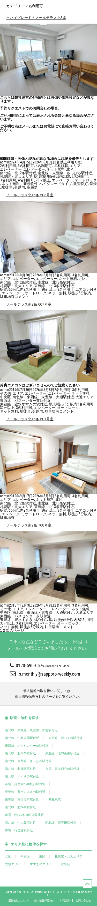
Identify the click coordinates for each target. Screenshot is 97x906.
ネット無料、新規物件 (20, 184)
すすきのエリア (40, 864)
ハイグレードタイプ (55, 184)
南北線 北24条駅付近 (20, 807)
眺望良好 (80, 184)
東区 (42, 856)
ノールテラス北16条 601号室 (30, 419)
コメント (21, 296)
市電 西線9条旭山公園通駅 (24, 815)
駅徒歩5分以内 (51, 176)
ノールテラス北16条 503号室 (30, 195)
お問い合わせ (83, 900)
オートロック (86, 180)
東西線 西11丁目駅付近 (65, 738)
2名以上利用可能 (67, 162)
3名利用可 (26, 166)
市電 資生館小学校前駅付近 (25, 784)
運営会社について (18, 900)
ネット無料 (56, 169)
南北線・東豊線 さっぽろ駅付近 (65, 173)
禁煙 (93, 184)
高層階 (32, 187)
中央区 (5, 397)
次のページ (15, 630)
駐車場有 (7, 296)
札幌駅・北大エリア (16, 176)
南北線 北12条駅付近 (18, 173)
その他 (5, 393)
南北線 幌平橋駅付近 (60, 822)
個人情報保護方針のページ (35, 696)
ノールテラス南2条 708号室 (28, 525)
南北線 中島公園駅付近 (22, 738)
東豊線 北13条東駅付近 (54, 286)
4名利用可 (44, 166)
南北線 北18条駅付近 (56, 282)
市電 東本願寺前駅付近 (62, 769)
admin (4, 162)
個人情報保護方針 (44, 900)
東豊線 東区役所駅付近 (22, 799)
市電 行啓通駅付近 (19, 830)
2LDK (66, 176)
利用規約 (65, 900)
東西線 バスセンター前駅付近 (25, 400)
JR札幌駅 (61, 166)
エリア (75, 166)
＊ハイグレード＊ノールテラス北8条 (36, 18)
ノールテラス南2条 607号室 (28, 304)
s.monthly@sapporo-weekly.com (45, 674)
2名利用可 (8, 166)
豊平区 (65, 864)
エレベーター (11, 169)
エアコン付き (86, 289)
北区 (69, 169)
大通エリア (85, 397)
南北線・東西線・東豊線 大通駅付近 (43, 397)
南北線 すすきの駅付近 (22, 776)
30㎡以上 (48, 289)
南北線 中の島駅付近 (20, 822)
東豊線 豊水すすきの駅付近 (23, 404)
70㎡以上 (43, 180)
